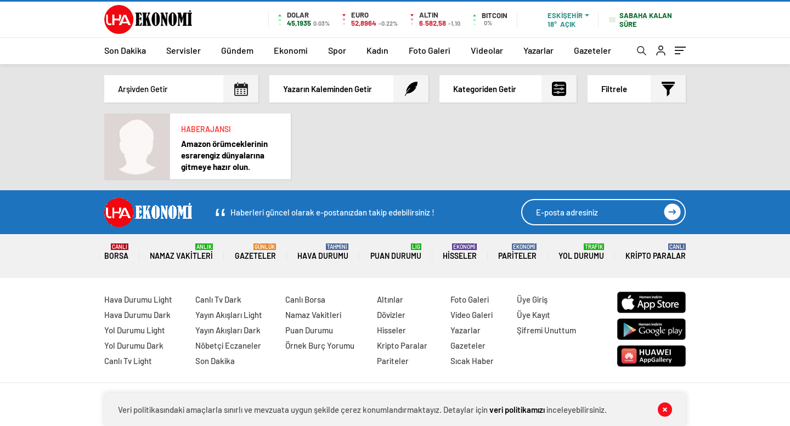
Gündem (237, 50)
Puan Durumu (395, 251)
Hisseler (460, 251)
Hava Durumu (322, 251)
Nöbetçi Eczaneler (228, 345)
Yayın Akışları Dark (228, 330)
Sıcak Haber (472, 361)
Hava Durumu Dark (137, 315)
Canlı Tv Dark (218, 299)
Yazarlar (538, 50)
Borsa (116, 251)
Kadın (377, 50)
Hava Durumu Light (138, 299)
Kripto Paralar (655, 251)
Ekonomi (291, 50)
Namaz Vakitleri (181, 251)
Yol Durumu (581, 251)
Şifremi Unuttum (546, 330)
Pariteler (517, 251)
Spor (337, 50)
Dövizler (391, 315)
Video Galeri (471, 315)
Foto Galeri (429, 50)
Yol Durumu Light (134, 330)
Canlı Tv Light (128, 361)
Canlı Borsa (305, 299)
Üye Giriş (532, 299)
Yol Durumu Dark (133, 345)
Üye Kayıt (533, 315)
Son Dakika (125, 50)
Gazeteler (592, 50)
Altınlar (390, 299)
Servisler (183, 50)
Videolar (487, 50)
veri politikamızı (517, 409)
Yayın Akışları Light (228, 315)
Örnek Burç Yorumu (319, 345)
